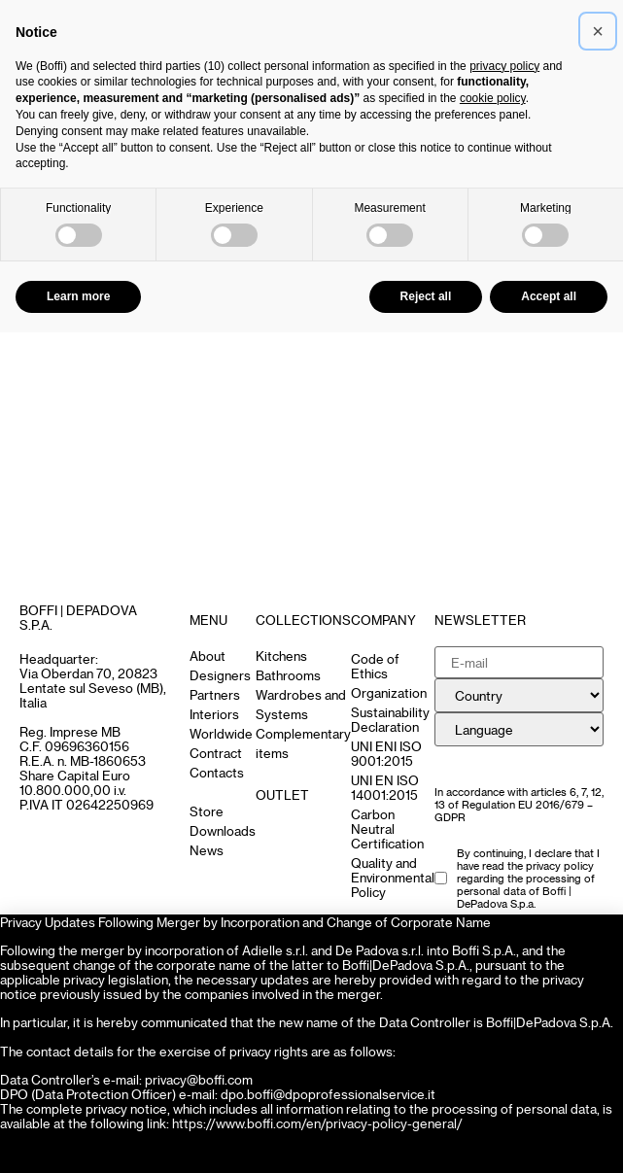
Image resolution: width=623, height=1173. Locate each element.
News (207, 850)
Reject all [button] (426, 296)
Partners (215, 694)
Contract (216, 752)
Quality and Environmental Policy (392, 877)
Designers (220, 675)
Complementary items (303, 743)
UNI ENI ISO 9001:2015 (386, 753)
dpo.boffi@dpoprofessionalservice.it (328, 1094)
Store (207, 811)
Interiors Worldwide (221, 724)
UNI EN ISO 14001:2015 (385, 787)
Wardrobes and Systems (301, 704)
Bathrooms (288, 675)
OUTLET (282, 794)
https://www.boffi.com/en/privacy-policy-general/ (317, 1123)
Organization (389, 692)
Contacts (217, 772)
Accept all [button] (548, 296)
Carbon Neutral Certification (387, 828)
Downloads (223, 830)
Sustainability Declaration (390, 719)
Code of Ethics (375, 665)
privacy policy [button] (504, 66)
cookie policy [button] (493, 98)
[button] (597, 31)
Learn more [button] (78, 296)
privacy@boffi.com (199, 1079)
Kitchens (281, 655)
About (207, 655)
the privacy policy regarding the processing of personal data (526, 878)
